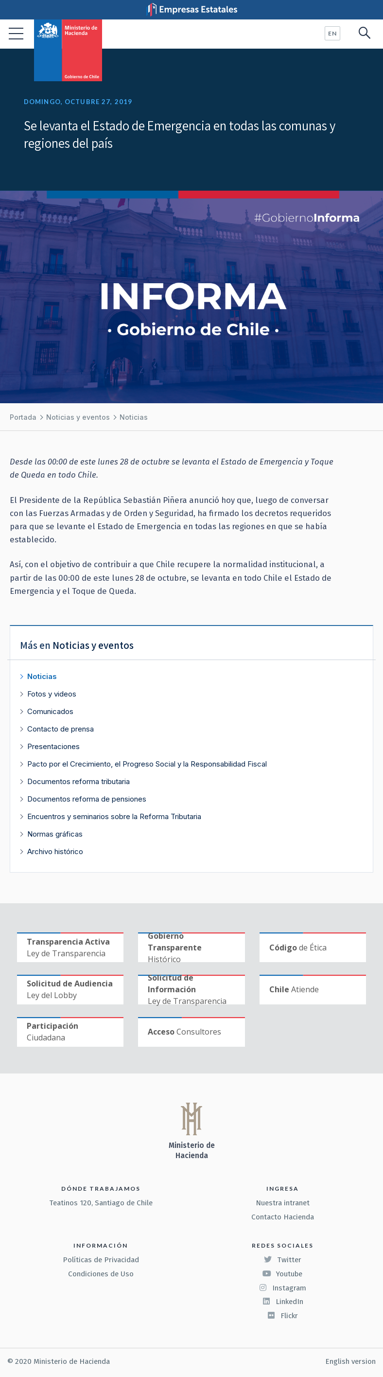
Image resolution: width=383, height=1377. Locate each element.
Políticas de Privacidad (101, 1259)
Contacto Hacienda (282, 1217)
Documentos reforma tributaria (78, 781)
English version (350, 1361)
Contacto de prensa (60, 728)
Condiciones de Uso (101, 1274)
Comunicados (50, 711)
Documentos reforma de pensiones (86, 799)
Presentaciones (53, 746)
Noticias (134, 417)
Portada (23, 417)
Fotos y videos (51, 693)
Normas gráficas (55, 834)
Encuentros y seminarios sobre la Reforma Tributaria (114, 816)
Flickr (282, 1315)
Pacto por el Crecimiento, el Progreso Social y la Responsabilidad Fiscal (147, 764)
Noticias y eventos (78, 417)
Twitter (282, 1259)
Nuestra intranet (283, 1202)
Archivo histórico (55, 851)
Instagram (282, 1288)
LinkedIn (282, 1301)
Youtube (282, 1274)
